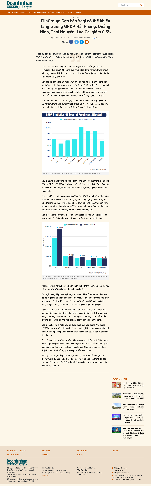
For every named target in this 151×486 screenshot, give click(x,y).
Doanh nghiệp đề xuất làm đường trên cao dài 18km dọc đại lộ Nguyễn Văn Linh (133, 396)
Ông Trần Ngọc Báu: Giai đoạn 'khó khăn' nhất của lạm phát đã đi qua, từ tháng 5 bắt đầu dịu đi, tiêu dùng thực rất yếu (133, 433)
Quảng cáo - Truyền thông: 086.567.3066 (126, 480)
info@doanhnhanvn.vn (120, 473)
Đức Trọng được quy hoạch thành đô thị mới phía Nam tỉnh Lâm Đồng (133, 407)
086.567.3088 (117, 470)
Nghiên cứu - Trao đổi (19, 12)
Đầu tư (78, 12)
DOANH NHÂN (41, 12)
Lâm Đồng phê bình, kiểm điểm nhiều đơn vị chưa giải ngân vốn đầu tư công (133, 385)
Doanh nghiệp (60, 12)
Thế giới (51, 12)
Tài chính (70, 12)
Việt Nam (32, 12)
